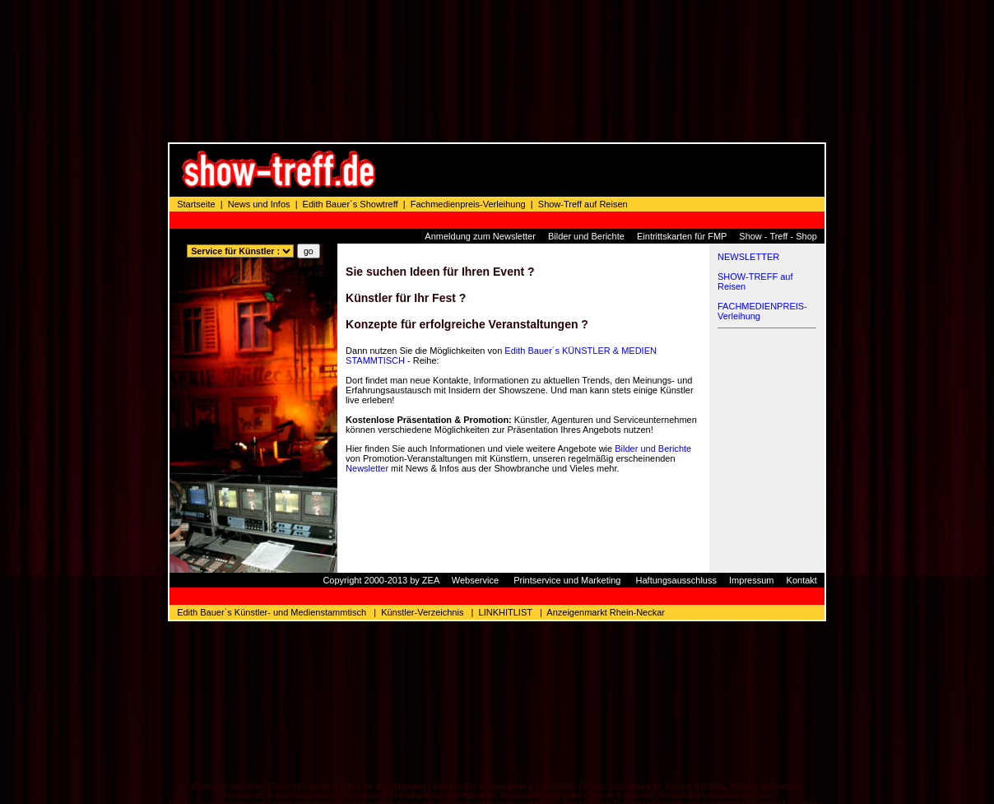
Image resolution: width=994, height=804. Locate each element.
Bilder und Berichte (586, 136)
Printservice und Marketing (566, 480)
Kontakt (802, 480)
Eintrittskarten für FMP (682, 136)
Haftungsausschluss (676, 480)
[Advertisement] (605, 70)
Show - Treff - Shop (778, 136)
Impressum (751, 480)
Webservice (475, 480)
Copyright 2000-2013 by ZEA (381, 480)
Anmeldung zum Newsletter (480, 136)
